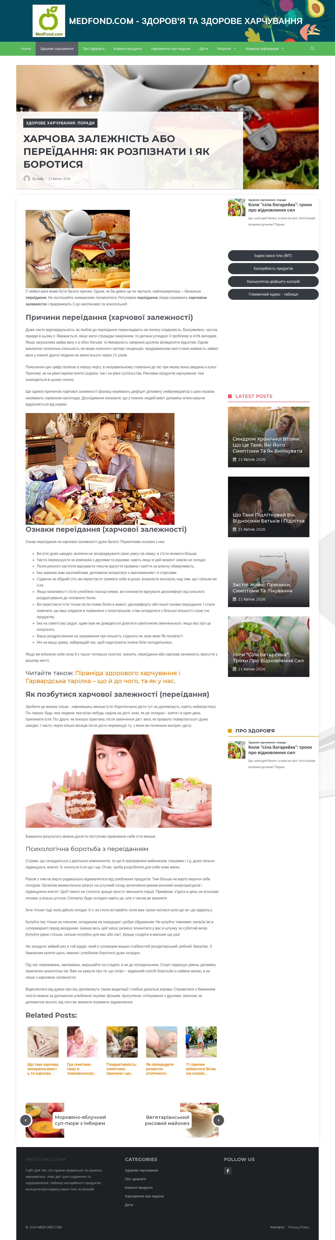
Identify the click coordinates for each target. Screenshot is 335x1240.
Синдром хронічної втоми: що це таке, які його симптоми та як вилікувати (267, 445)
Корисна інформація (267, 49)
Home (26, 48)
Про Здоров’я (93, 48)
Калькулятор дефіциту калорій (273, 281)
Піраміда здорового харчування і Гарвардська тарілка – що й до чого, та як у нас (103, 677)
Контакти (277, 1227)
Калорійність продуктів (273, 268)
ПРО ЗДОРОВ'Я (255, 731)
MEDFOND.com (46, 1159)
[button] (312, 49)
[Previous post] (26, 1120)
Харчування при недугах (170, 48)
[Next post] (219, 1120)
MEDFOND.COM (50, 1227)
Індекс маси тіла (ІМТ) (273, 255)
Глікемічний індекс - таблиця (273, 294)
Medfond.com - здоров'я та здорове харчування (186, 21)
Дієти (204, 48)
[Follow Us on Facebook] (227, 1171)
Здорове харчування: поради (60, 123)
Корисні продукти (128, 48)
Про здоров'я (135, 1179)
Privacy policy (299, 1227)
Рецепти (229, 49)
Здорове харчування (57, 48)
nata (40, 179)
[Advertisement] (273, 351)
